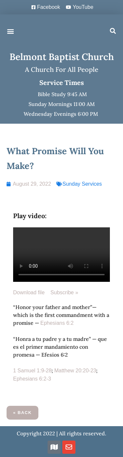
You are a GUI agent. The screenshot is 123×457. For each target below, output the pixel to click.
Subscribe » (64, 292)
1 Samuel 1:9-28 (32, 370)
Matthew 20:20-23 (75, 370)
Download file (32, 292)
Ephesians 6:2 (56, 323)
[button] (10, 31)
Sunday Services (82, 184)
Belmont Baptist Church (62, 57)
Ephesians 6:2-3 (32, 379)
